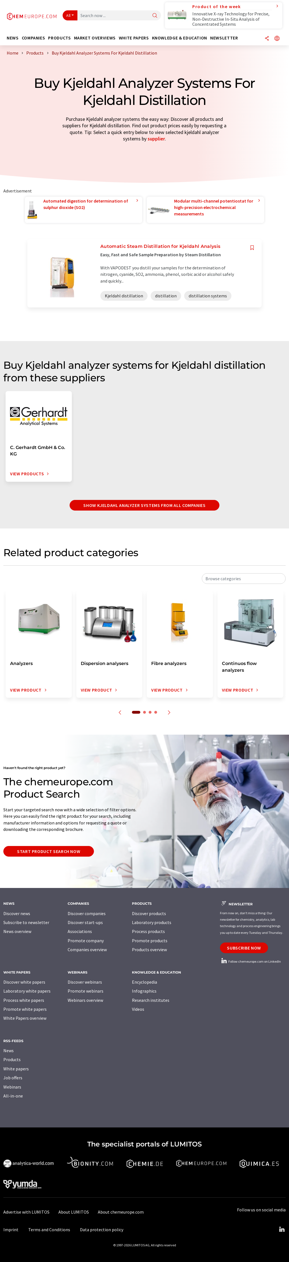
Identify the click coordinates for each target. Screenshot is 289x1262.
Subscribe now (244, 948)
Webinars (12, 1087)
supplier (156, 138)
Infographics (144, 991)
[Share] (267, 39)
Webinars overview (85, 1000)
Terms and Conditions (49, 1229)
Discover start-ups (85, 922)
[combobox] (244, 578)
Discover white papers (24, 982)
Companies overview (87, 949)
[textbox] (243, 578)
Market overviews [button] (95, 38)
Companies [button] (33, 38)
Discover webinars (85, 982)
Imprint (10, 1229)
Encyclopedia (144, 982)
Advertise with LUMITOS (26, 1212)
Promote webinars (85, 991)
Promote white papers (25, 1009)
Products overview (149, 949)
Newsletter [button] (224, 38)
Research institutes (150, 1000)
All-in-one (13, 1096)
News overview (17, 931)
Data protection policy (101, 1229)
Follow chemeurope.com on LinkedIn (250, 961)
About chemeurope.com (121, 1212)
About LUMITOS (73, 1212)
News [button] (13, 38)
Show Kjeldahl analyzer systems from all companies (144, 505)
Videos (138, 1009)
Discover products (149, 913)
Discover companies (87, 913)
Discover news (16, 913)
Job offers (12, 1077)
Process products (148, 931)
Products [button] (59, 38)
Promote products (149, 940)
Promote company (86, 940)
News (8, 1050)
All (68, 15)
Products (12, 1059)
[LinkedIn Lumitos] (282, 1229)
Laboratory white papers (27, 991)
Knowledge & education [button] (179, 38)
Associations (80, 931)
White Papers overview (24, 1018)
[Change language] (277, 39)
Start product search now (48, 851)
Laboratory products (151, 922)
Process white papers (23, 1000)
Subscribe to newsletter (26, 922)
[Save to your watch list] (252, 248)
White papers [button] (134, 38)
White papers (16, 1068)
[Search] (155, 16)
